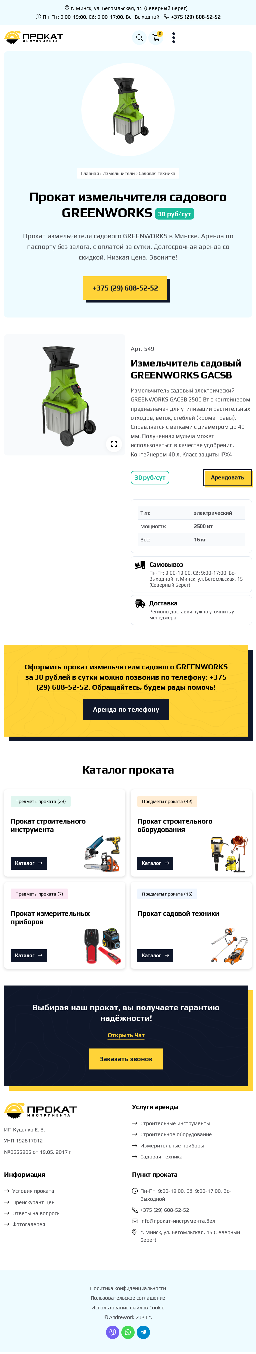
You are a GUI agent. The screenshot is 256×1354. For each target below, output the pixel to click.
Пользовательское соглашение (128, 1300)
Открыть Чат (126, 1036)
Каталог (28, 864)
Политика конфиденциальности (128, 1290)
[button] (212, 37)
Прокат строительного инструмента (48, 826)
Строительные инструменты (175, 1125)
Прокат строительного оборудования (174, 826)
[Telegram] (143, 1334)
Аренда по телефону (126, 710)
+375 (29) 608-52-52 (196, 17)
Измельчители (118, 173)
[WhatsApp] (128, 1334)
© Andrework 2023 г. (128, 1319)
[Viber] (112, 1334)
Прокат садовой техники (178, 915)
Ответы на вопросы (36, 1215)
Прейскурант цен (33, 1204)
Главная (88, 173)
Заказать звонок (126, 1060)
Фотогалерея (28, 1226)
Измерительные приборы (172, 1147)
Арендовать (227, 477)
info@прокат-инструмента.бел (177, 1223)
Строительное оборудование (176, 1136)
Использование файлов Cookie (127, 1309)
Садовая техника (157, 173)
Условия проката (33, 1193)
